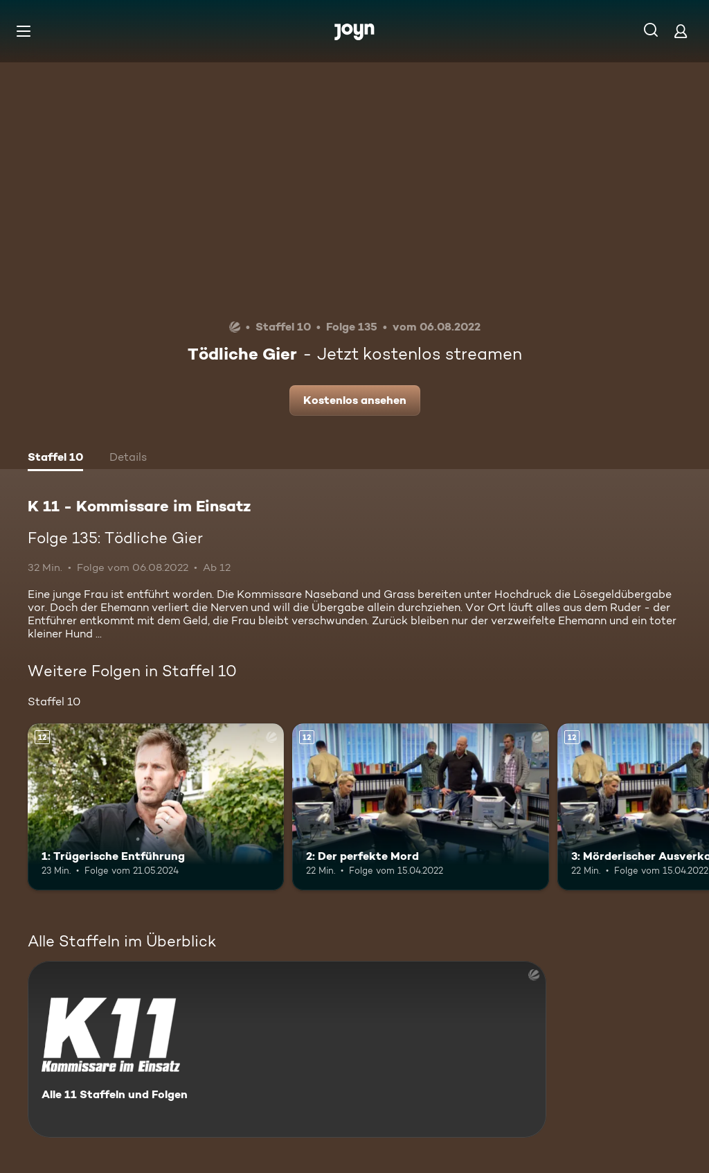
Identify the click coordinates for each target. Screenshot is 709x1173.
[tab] (55, 458)
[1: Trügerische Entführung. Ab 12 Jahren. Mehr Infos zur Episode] (156, 806)
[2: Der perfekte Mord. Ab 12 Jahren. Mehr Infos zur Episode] (420, 806)
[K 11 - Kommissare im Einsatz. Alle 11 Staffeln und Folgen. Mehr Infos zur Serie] (287, 1049)
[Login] (680, 31)
